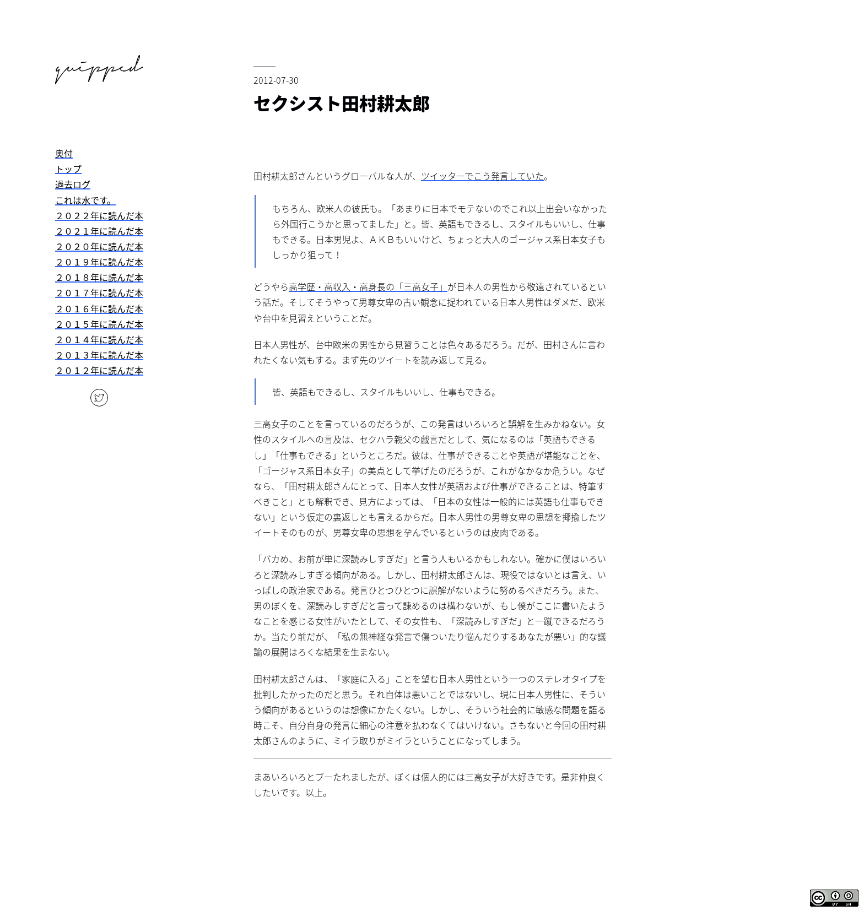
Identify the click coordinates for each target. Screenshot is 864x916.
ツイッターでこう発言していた (482, 175)
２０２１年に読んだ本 (99, 230)
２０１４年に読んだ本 (99, 339)
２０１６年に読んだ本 (99, 308)
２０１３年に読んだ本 (99, 354)
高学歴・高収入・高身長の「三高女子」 (368, 286)
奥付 (64, 153)
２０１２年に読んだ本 (99, 370)
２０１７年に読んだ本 (99, 292)
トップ (68, 168)
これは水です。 (85, 200)
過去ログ (72, 184)
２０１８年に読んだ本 (99, 277)
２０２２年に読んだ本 (99, 215)
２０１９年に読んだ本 (99, 261)
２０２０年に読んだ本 (99, 246)
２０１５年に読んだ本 (99, 323)
